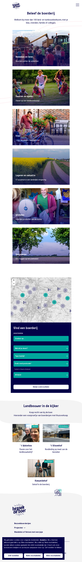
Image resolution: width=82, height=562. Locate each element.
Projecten (18, 528)
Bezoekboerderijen (22, 523)
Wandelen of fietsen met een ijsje (28, 532)
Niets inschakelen (33, 556)
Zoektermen (18, 333)
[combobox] (41, 348)
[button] (39, 307)
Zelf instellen (13, 556)
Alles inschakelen (53, 556)
